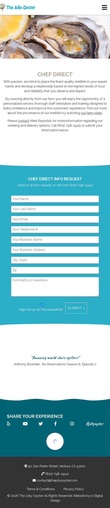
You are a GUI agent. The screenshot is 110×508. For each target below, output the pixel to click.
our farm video (91, 113)
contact (23, 121)
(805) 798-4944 (57, 474)
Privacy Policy (73, 489)
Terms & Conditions (41, 489)
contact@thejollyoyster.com (57, 480)
